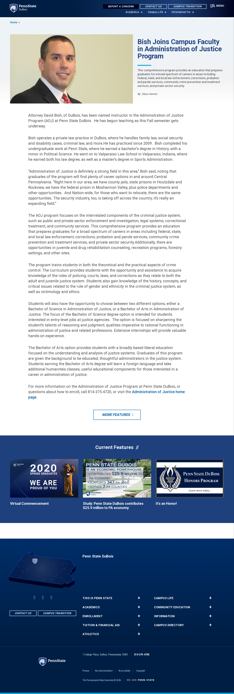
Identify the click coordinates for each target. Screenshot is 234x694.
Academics (132, 13)
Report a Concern (120, 6)
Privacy (86, 670)
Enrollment (93, 616)
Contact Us (153, 6)
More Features (116, 415)
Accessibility (124, 670)
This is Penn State (97, 598)
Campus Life (155, 13)
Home (13, 22)
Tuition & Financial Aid (101, 625)
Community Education (172, 607)
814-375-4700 (141, 654)
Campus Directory (169, 625)
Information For (181, 13)
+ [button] (139, 598)
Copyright (140, 670)
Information (164, 616)
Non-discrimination (104, 670)
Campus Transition (187, 6)
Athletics (91, 634)
